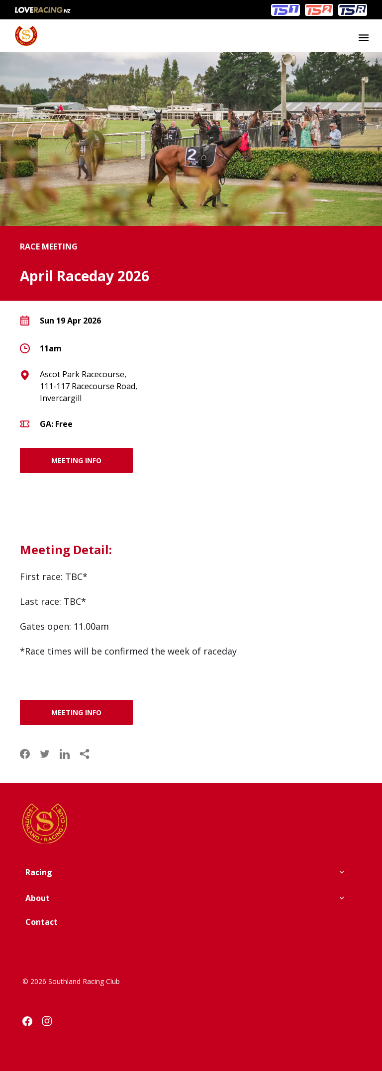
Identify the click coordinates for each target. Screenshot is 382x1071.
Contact (41, 921)
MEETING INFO (76, 460)
